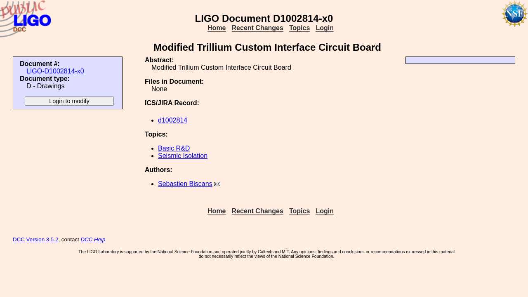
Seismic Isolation (182, 155)
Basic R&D (174, 148)
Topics (299, 27)
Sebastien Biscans (185, 183)
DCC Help (93, 239)
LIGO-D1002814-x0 (55, 71)
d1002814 (172, 120)
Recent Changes (257, 27)
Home (216, 27)
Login (325, 27)
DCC (19, 239)
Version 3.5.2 (42, 239)
